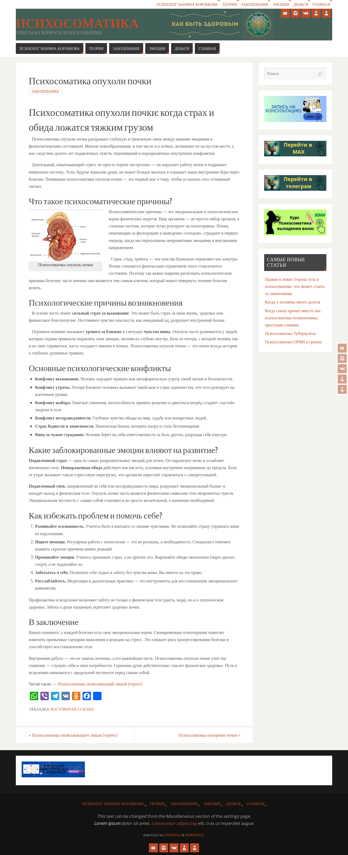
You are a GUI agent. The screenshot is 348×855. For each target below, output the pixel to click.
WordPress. (195, 835)
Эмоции (280, 4)
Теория (229, 4)
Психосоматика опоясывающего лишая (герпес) (73, 735)
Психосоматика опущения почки (209, 735)
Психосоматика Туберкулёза (290, 333)
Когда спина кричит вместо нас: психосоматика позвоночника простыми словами (293, 318)
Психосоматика (77, 23)
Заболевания (254, 4)
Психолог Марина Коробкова (187, 4)
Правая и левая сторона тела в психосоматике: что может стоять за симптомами (295, 286)
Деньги (300, 4)
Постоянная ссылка (72, 709)
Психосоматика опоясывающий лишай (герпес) (100, 684)
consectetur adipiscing (173, 823)
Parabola (173, 835)
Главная (321, 4)
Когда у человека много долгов (292, 302)
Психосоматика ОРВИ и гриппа (293, 342)
